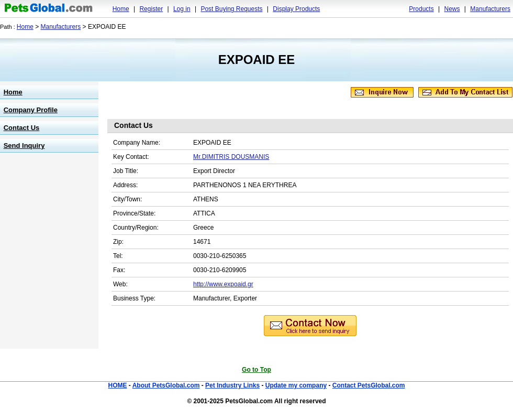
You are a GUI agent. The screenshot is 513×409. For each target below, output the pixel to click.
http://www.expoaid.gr (223, 284)
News (452, 9)
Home (121, 9)
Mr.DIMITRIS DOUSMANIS (231, 156)
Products (421, 9)
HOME (117, 385)
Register (151, 9)
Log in (182, 9)
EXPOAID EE (256, 59)
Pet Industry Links (232, 385)
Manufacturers (490, 9)
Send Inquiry (24, 145)
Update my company (296, 385)
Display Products (296, 9)
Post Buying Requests (231, 9)
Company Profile (31, 110)
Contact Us (22, 128)
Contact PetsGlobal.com (368, 385)
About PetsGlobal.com (166, 385)
